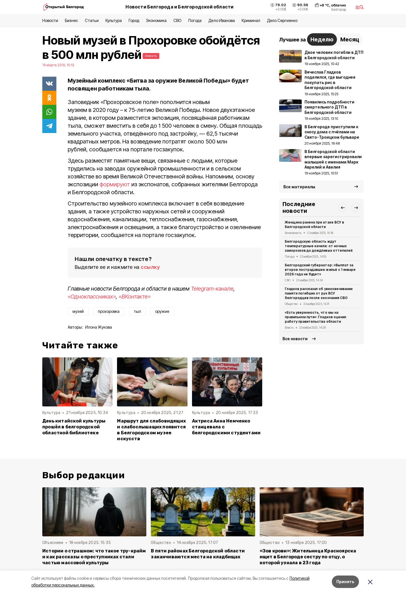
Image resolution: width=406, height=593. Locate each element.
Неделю (322, 39)
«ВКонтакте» (135, 296)
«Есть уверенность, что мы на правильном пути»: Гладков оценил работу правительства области (315, 317)
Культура (113, 20)
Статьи (91, 20)
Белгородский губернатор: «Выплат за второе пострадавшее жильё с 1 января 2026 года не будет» (320, 269)
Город (134, 20)
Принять (345, 581)
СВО (177, 20)
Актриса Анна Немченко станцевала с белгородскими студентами (226, 426)
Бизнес (71, 20)
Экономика (156, 20)
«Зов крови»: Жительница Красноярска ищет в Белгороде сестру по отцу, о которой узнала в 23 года (308, 556)
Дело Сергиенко (282, 20)
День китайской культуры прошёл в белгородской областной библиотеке (73, 426)
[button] (342, 207)
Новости (50, 20)
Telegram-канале (212, 288)
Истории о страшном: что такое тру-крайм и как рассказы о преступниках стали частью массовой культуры (94, 556)
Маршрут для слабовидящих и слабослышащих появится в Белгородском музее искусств (151, 429)
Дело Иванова (221, 20)
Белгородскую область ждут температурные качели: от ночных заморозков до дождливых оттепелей (318, 246)
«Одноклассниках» (92, 296)
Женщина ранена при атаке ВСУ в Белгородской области (314, 224)
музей (78, 311)
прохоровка (109, 311)
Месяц (349, 39)
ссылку (150, 267)
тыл (137, 311)
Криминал (251, 20)
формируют (115, 184)
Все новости (295, 338)
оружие (162, 311)
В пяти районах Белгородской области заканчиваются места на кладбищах (198, 553)
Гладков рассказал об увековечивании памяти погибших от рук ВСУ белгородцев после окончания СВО (318, 293)
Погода (195, 20)
